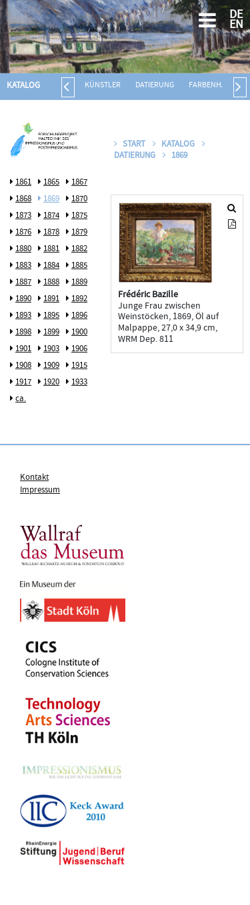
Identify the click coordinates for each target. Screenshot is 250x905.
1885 (79, 266)
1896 (79, 316)
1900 (79, 332)
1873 (23, 216)
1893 (23, 316)
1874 (51, 216)
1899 (51, 332)
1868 (23, 199)
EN (236, 26)
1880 (23, 249)
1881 (51, 249)
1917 (23, 382)
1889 (79, 282)
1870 (79, 199)
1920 (51, 382)
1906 (79, 349)
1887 (23, 282)
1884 (51, 266)
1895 (51, 316)
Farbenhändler (219, 85)
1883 (23, 266)
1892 (79, 299)
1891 (51, 299)
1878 (51, 232)
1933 (79, 382)
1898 (23, 332)
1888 (51, 282)
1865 (51, 182)
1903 (51, 349)
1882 (79, 249)
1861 (23, 182)
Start (129, 144)
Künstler (103, 85)
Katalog (23, 86)
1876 (23, 232)
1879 (79, 232)
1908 (23, 366)
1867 (79, 182)
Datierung (154, 85)
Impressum (40, 490)
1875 (79, 216)
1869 (51, 199)
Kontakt (34, 477)
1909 (51, 366)
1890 (23, 299)
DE (236, 16)
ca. (20, 399)
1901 (23, 349)
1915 (79, 366)
